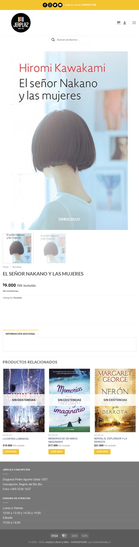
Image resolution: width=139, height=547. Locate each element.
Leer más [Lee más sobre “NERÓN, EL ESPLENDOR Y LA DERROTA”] (102, 451)
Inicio (6, 267)
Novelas (16, 267)
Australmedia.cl (102, 542)
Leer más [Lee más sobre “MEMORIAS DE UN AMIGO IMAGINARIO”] (56, 451)
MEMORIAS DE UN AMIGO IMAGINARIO (63, 440)
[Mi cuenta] (125, 23)
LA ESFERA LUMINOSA (16, 438)
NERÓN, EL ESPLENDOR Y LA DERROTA (110, 440)
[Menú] (134, 22)
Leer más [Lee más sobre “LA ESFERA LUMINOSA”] (10, 451)
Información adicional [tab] (20, 333)
